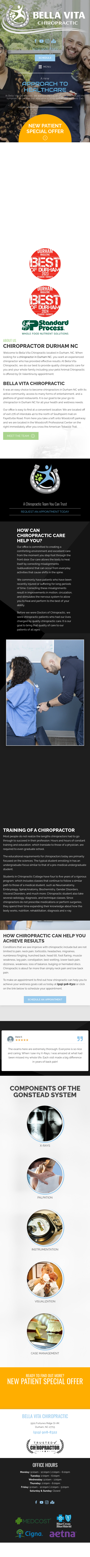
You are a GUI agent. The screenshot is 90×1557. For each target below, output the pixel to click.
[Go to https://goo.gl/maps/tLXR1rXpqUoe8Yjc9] (53, 41)
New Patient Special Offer (45, 128)
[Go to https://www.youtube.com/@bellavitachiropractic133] (41, 41)
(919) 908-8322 (45, 49)
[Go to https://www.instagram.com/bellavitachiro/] (47, 41)
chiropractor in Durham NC (35, 356)
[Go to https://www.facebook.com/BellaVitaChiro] (36, 41)
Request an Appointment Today (45, 511)
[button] (21, 436)
